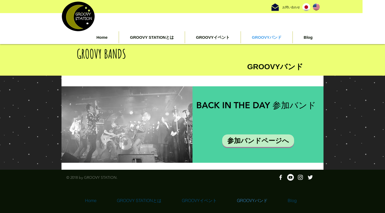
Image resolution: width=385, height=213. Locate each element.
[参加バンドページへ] (258, 140)
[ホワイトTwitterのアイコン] (310, 177)
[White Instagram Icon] (300, 177)
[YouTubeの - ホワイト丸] (290, 177)
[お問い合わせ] (291, 7)
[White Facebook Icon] (280, 177)
